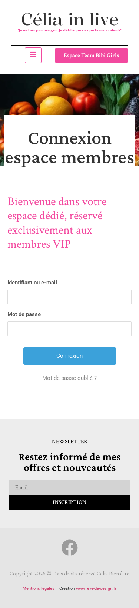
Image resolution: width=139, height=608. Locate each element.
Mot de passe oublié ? (69, 378)
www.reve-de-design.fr (96, 588)
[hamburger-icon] (33, 55)
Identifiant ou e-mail (32, 282)
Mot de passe (24, 314)
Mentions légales (38, 588)
